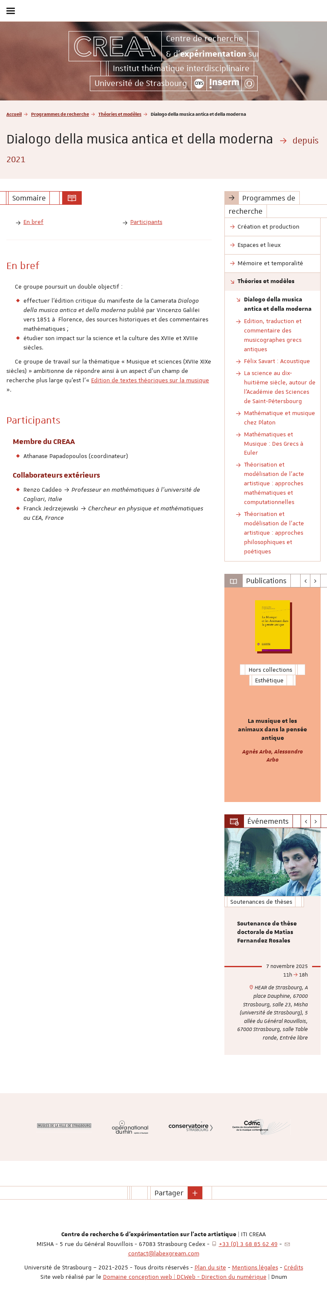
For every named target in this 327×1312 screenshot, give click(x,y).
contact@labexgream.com (163, 1253)
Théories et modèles (119, 113)
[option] (272, 694)
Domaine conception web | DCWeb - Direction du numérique (185, 1276)
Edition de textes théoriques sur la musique (150, 380)
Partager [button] (169, 1192)
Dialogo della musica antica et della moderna (278, 304)
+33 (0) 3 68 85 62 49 (248, 1244)
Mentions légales (255, 1267)
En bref (33, 222)
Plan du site (210, 1267)
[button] (195, 1193)
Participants (146, 222)
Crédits (293, 1267)
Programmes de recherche (60, 113)
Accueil (14, 113)
